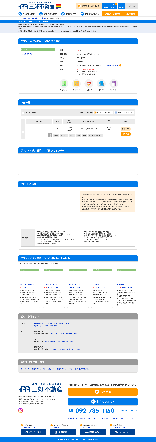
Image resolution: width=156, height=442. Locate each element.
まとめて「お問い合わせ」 (125, 112)
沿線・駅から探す (50, 13)
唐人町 (77, 349)
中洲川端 (52, 349)
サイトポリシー (105, 418)
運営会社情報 (72, 418)
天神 (59, 349)
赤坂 (63, 349)
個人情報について (118, 418)
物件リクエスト (105, 401)
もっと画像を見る (26, 54)
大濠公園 (70, 349)
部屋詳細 (126, 134)
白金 (55, 326)
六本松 (56, 333)
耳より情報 (130, 13)
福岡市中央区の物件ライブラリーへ (60, 323)
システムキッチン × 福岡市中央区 (54, 369)
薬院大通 (68, 333)
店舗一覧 (83, 418)
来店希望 (90, 6)
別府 (51, 333)
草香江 (35, 326)
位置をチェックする (111, 65)
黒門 (41, 326)
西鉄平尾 (65, 341)
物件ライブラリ (93, 418)
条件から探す (71, 13)
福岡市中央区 (38, 323)
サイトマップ (131, 6)
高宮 (71, 341)
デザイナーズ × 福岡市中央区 (78, 369)
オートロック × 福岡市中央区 (31, 369)
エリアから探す (29, 13)
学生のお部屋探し (92, 13)
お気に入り (126, 129)
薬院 (75, 333)
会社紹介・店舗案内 (112, 13)
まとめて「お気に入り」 (104, 112)
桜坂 (51, 326)
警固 (46, 326)
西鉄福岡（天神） (50, 341)
